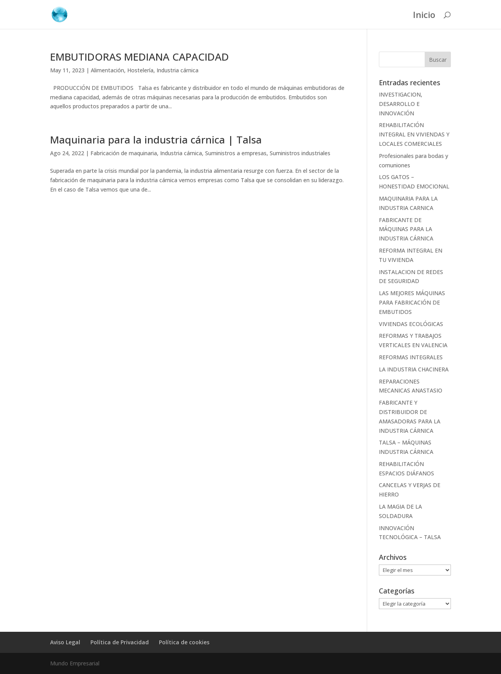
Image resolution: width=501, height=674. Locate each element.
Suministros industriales (300, 153)
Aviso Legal (65, 642)
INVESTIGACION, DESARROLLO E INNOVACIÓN (400, 104)
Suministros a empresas (236, 153)
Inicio (424, 16)
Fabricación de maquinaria (123, 153)
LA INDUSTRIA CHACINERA (414, 369)
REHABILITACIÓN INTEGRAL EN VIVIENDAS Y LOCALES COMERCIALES (414, 134)
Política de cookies (184, 642)
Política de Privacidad (119, 642)
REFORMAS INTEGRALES (411, 357)
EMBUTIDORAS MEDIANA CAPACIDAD (139, 57)
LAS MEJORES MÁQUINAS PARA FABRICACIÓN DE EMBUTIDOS (412, 302)
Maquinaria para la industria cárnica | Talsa (156, 140)
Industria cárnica (177, 70)
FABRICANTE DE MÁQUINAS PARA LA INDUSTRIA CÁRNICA (406, 229)
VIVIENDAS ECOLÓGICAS (411, 324)
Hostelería (140, 70)
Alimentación (107, 70)
